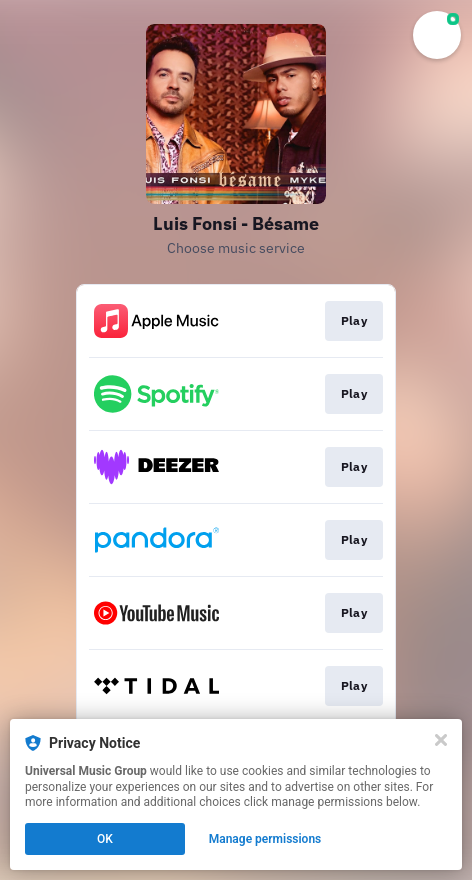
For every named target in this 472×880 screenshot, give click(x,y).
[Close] (441, 740)
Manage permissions (265, 839)
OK (105, 839)
